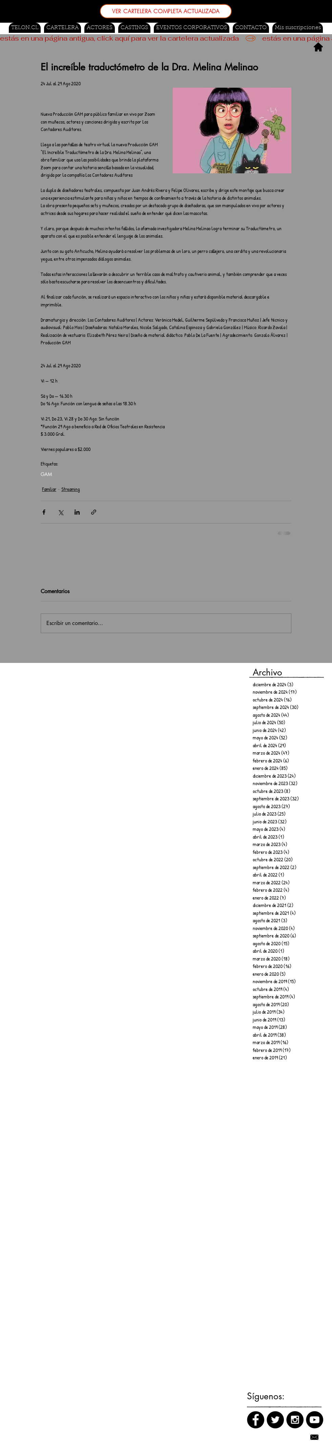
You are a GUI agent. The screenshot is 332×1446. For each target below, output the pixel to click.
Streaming (70, 489)
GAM (46, 474)
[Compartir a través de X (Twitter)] (60, 512)
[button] (134, 28)
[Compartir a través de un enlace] (93, 512)
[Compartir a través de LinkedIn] (77, 512)
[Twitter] (275, 1419)
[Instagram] (295, 1419)
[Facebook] (255, 1419)
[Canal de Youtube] (314, 1419)
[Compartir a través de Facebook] (44, 512)
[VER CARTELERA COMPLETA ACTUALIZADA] (166, 11)
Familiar (49, 489)
